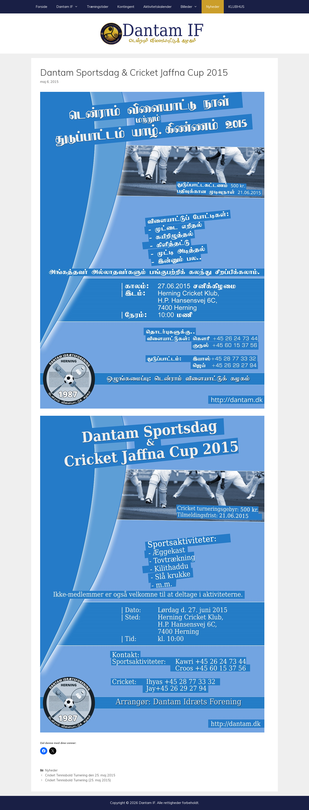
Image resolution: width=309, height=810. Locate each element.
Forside (41, 6)
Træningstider (97, 6)
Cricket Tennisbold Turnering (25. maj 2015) (78, 780)
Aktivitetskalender (157, 6)
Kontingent (125, 6)
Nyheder (212, 6)
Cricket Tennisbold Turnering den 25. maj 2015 (80, 775)
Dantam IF (69, 6)
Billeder (191, 6)
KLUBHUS (236, 6)
